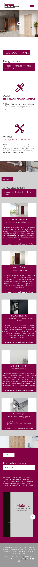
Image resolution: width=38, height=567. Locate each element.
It (19, 558)
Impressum (9, 556)
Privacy (19, 556)
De (16, 558)
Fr (27, 558)
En (23, 558)
